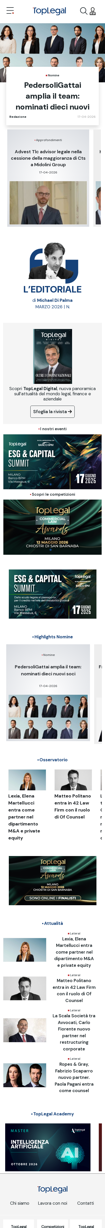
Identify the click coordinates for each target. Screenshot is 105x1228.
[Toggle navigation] (10, 11)
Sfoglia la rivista (52, 411)
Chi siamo (19, 1203)
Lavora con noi (52, 1203)
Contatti (85, 1203)
